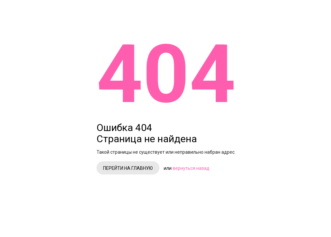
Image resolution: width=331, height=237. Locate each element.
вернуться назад (255, 120)
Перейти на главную (192, 120)
